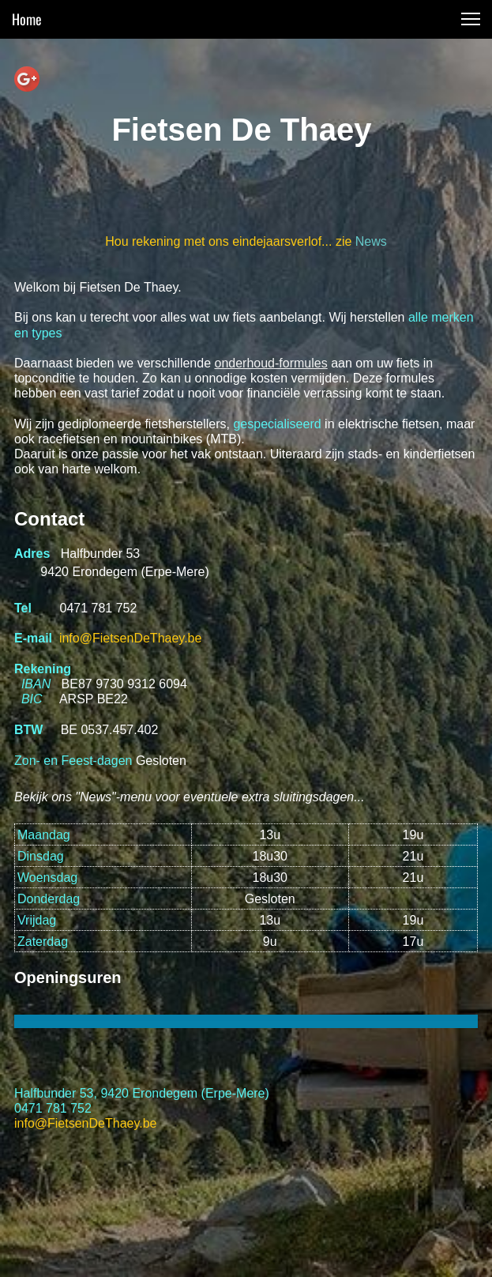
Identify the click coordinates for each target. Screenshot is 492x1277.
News (371, 241)
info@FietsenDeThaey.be (130, 638)
